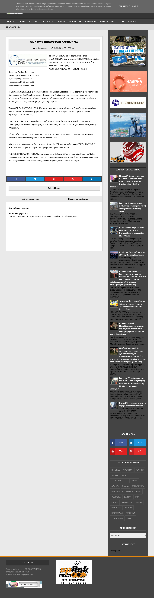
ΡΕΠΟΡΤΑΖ (130, 513)
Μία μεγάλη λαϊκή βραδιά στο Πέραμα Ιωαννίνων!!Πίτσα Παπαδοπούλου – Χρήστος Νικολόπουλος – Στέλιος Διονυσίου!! (127, 181)
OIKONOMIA (127, 470)
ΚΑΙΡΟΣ (131, 21)
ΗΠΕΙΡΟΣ (129, 491)
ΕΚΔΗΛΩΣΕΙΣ (74, 21)
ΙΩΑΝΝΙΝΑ (10, 21)
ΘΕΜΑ (138, 491)
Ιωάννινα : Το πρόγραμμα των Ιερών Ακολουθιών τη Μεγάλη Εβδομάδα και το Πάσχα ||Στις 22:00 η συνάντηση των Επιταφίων (127, 383)
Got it (135, 6)
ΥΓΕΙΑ (121, 21)
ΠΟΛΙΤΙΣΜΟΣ (116, 508)
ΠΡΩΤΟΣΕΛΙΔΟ (117, 513)
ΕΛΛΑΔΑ (125, 486)
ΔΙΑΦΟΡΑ (115, 486)
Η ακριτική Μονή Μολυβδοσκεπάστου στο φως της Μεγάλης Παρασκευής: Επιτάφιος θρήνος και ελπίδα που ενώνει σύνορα (127, 328)
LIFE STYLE (116, 470)
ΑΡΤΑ (22, 21)
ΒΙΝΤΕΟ (61, 21)
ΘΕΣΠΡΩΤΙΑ (48, 21)
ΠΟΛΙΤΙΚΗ (138, 502)
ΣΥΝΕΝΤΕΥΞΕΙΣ (117, 518)
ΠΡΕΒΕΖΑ (33, 21)
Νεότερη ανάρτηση (30, 199)
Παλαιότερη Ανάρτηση (78, 199)
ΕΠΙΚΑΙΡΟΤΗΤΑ (106, 21)
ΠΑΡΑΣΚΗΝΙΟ (127, 502)
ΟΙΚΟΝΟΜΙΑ (90, 21)
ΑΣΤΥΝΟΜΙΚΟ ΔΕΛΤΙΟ (120, 481)
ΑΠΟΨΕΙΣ (115, 475)
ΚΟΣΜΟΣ (115, 502)
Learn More (124, 6)
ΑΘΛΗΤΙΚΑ (140, 470)
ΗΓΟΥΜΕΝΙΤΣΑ (117, 491)
